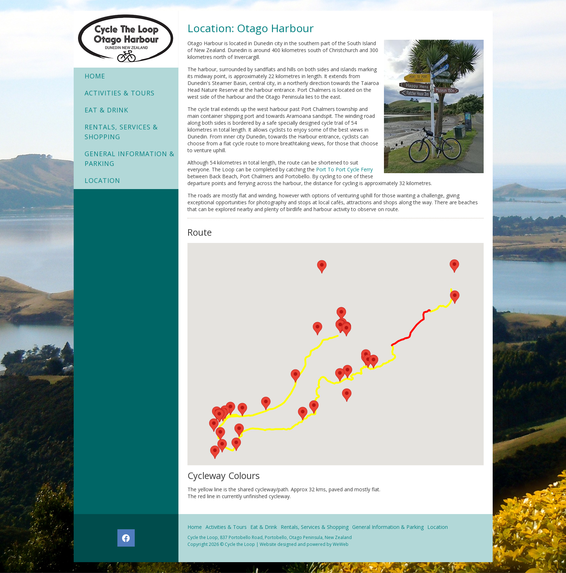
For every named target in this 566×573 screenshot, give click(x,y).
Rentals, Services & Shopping (121, 132)
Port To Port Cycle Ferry (344, 169)
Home (95, 76)
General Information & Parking (129, 158)
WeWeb (341, 544)
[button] (346, 330)
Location (102, 180)
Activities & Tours (120, 93)
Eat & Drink (106, 110)
